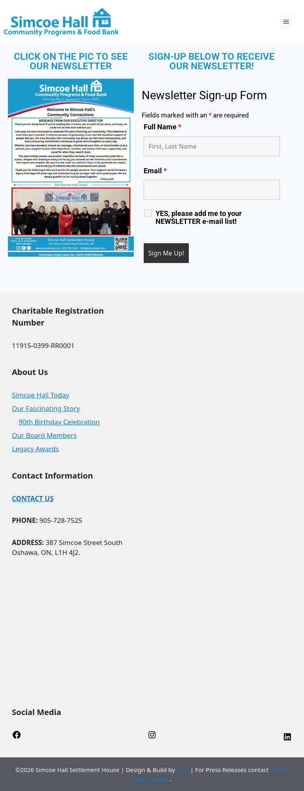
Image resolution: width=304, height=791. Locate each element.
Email (155, 171)
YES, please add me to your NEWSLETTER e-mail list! (199, 217)
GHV (183, 770)
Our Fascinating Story (46, 408)
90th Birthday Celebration (59, 421)
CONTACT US (32, 498)
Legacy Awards (35, 448)
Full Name (162, 127)
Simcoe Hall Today (40, 394)
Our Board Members (44, 435)
